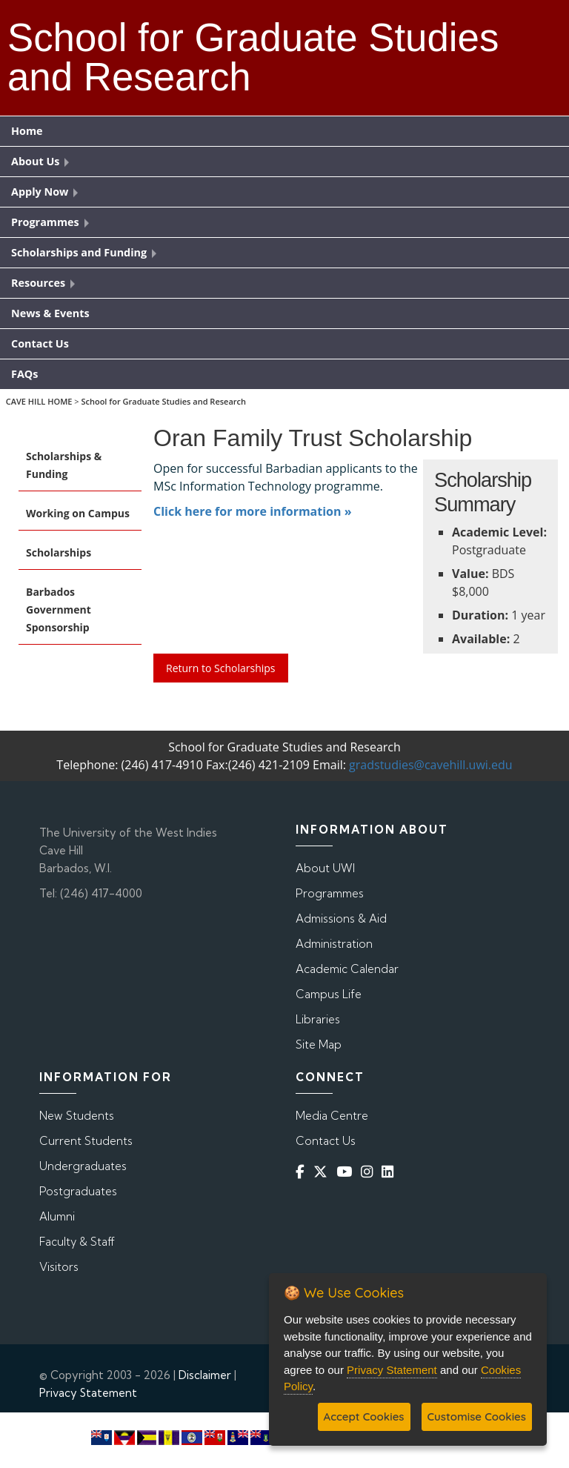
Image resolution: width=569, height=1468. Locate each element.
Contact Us (326, 1141)
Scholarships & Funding (64, 465)
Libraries (318, 1019)
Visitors (59, 1267)
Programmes (330, 893)
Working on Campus (78, 513)
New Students (76, 1116)
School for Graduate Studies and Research (163, 401)
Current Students (86, 1141)
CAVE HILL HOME (39, 401)
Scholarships (58, 552)
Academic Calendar (347, 969)
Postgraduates (78, 1191)
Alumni (57, 1216)
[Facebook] (303, 1172)
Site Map (319, 1044)
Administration (334, 944)
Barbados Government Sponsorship (58, 609)
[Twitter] (323, 1172)
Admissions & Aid (341, 918)
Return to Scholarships (221, 668)
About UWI (325, 868)
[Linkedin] (390, 1172)
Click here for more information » (252, 511)
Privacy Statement (88, 1393)
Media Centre (332, 1116)
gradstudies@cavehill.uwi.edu (431, 765)
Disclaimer (205, 1375)
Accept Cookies (364, 1416)
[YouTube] (347, 1172)
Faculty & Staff (77, 1242)
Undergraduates (83, 1166)
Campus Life (329, 994)
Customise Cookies (476, 1416)
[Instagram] (370, 1172)
